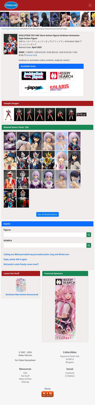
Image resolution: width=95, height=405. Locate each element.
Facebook (69, 373)
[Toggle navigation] (90, 5)
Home (3, 29)
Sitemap (25, 381)
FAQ (25, 373)
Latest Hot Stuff (11, 273)
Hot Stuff (25, 376)
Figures (7, 229)
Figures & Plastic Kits (13, 29)
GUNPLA (8, 240)
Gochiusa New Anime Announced (22, 294)
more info (31, 55)
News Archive (25, 379)
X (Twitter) (69, 376)
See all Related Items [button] (47, 214)
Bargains (70, 362)
